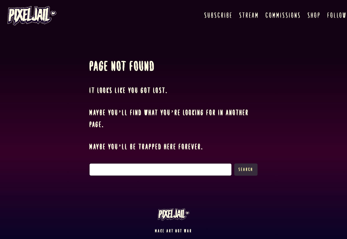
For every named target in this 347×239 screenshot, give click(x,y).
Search (246, 169)
